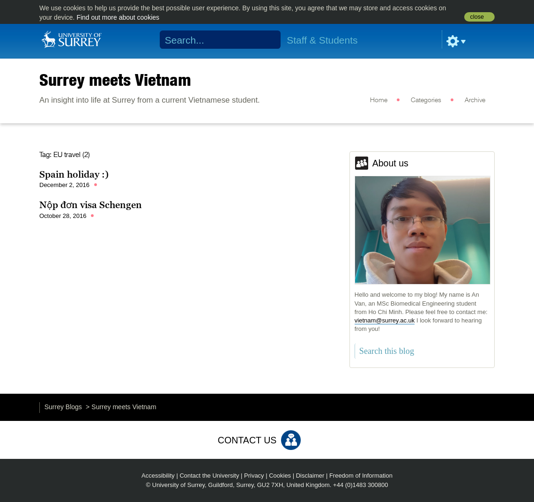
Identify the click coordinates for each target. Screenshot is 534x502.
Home (378, 100)
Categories (426, 100)
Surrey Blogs (63, 407)
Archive (475, 100)
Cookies (280, 475)
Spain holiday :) (74, 174)
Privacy (254, 475)
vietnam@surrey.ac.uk (385, 320)
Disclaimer (310, 475)
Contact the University (209, 475)
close (477, 17)
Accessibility (158, 475)
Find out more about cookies (117, 17)
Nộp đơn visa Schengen (90, 205)
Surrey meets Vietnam (115, 80)
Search (267, 39)
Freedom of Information (361, 475)
